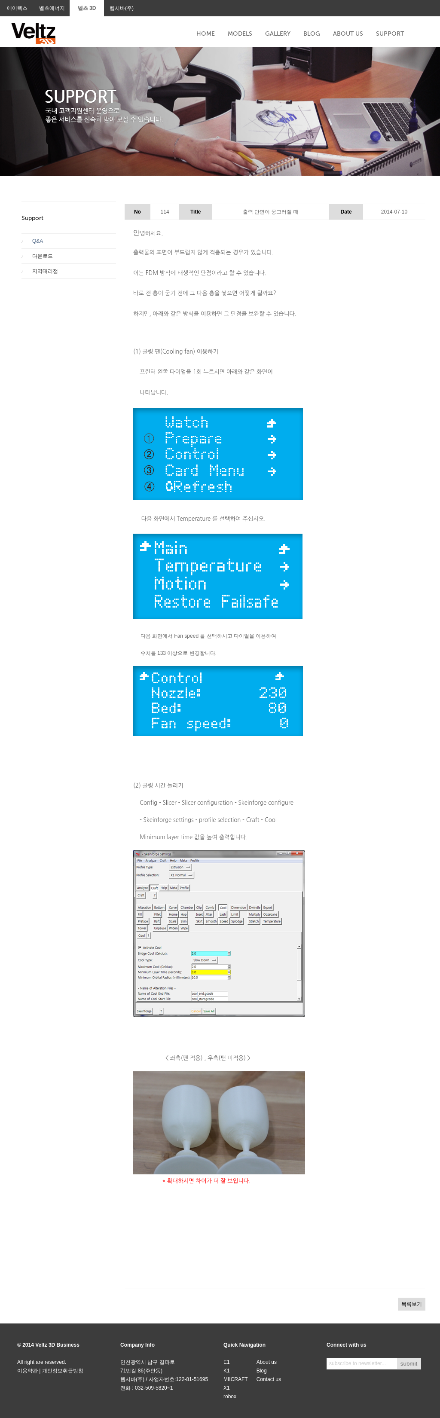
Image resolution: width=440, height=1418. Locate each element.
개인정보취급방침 (62, 1371)
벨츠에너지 (52, 8)
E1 (226, 1362)
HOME (205, 34)
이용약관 (27, 1371)
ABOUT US (348, 34)
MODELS (240, 34)
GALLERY (277, 34)
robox (229, 1397)
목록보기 (411, 1304)
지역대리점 (45, 271)
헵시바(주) (122, 8)
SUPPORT (390, 34)
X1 (226, 1388)
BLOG (311, 34)
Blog (262, 1371)
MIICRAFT (235, 1379)
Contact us (269, 1379)
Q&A (37, 241)
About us (267, 1362)
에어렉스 (17, 8)
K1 (226, 1371)
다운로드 (42, 256)
